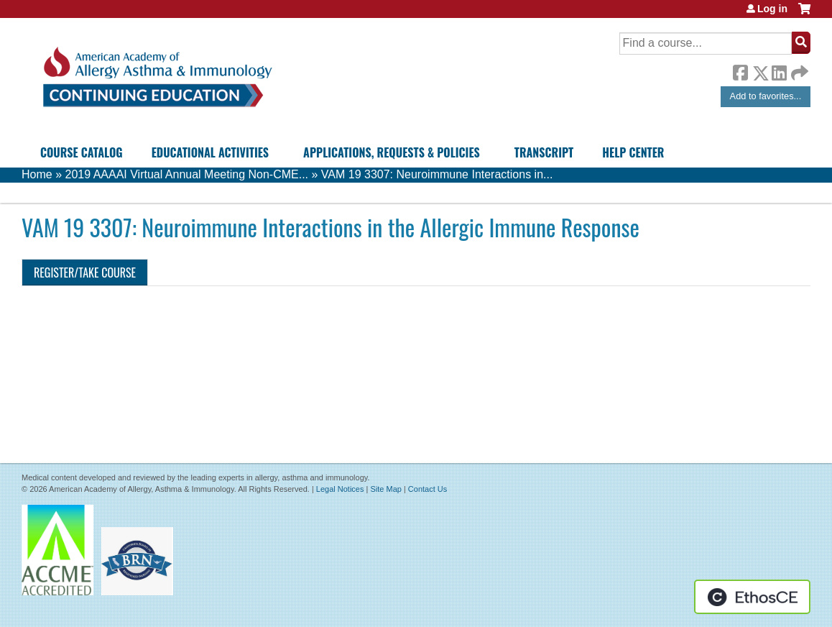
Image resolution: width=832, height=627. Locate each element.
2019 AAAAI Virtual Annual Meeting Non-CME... (186, 174)
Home (37, 174)
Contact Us (427, 489)
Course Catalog (81, 152)
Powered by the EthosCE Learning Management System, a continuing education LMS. (752, 597)
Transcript (543, 152)
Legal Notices (340, 489)
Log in (772, 9)
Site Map (385, 489)
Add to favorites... (766, 96)
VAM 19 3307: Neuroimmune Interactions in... (437, 174)
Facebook (740, 70)
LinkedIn (779, 70)
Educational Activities (210, 152)
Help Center (633, 152)
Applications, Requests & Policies (391, 152)
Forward (798, 69)
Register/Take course (85, 272)
